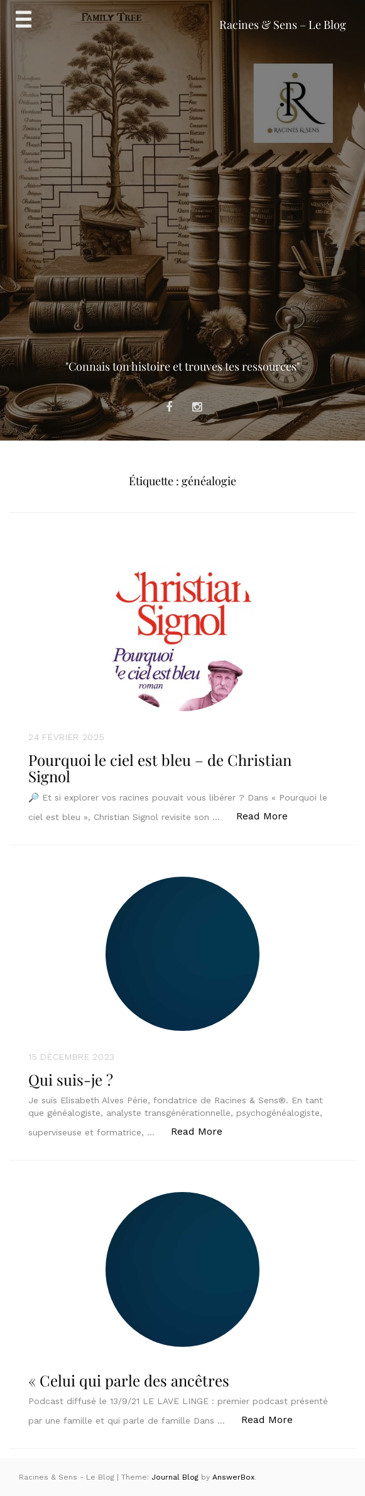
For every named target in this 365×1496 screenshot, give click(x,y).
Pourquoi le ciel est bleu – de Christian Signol (159, 768)
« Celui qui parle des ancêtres (128, 1380)
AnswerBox (233, 1477)
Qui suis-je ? (70, 1079)
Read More (268, 815)
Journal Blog (176, 1477)
